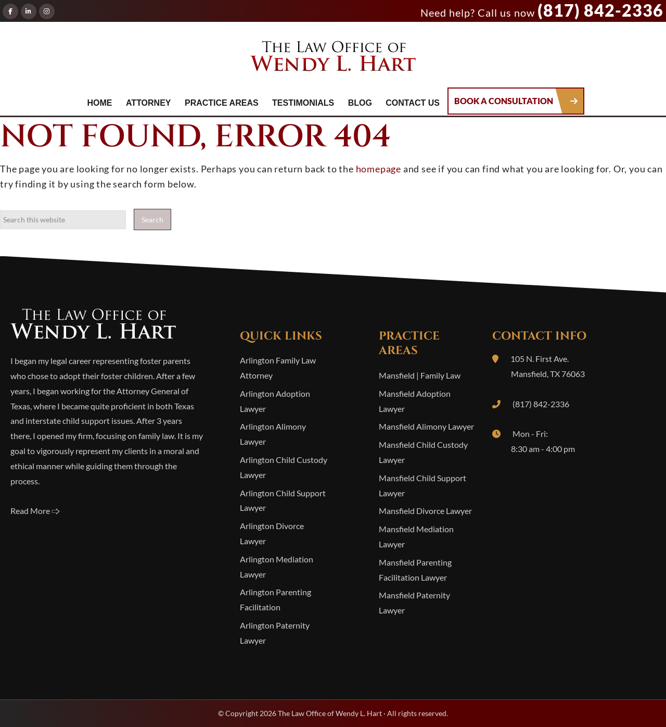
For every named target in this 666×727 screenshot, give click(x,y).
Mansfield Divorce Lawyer (425, 511)
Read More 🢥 (35, 511)
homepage (378, 168)
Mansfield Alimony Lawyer (426, 426)
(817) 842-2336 (600, 10)
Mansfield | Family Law (419, 375)
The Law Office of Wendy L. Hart (333, 59)
